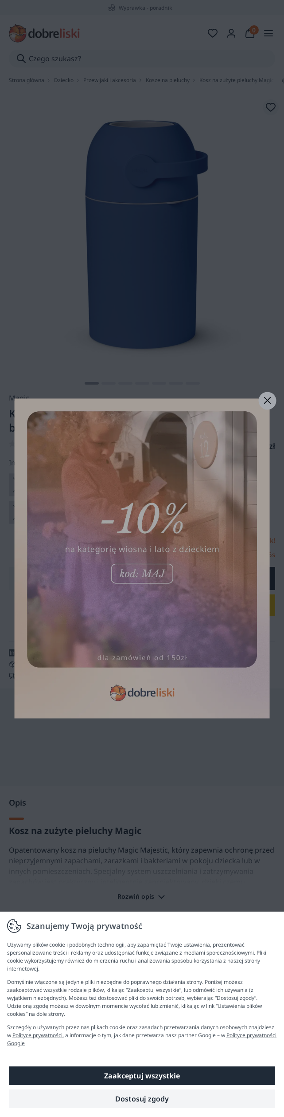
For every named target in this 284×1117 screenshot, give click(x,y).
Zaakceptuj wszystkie (142, 1076)
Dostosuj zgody (142, 1099)
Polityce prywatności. (38, 1035)
